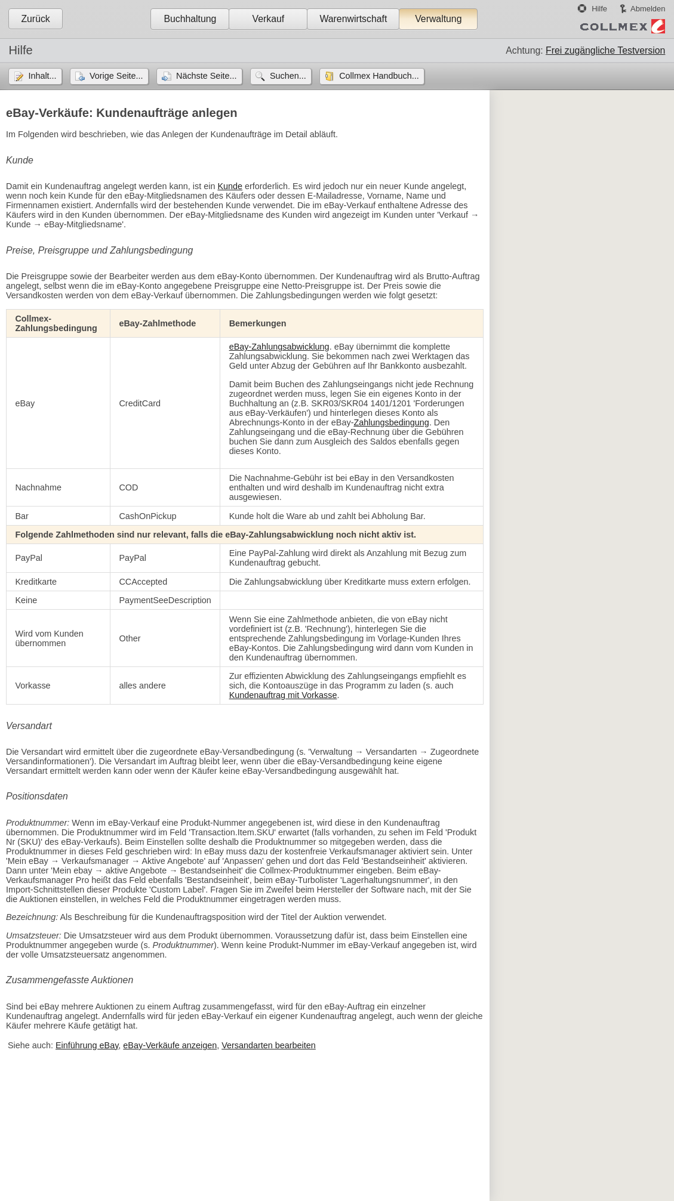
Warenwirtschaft (353, 19)
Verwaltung (438, 19)
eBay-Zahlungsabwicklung (279, 346)
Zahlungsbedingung (391, 422)
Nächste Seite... (206, 76)
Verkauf (269, 19)
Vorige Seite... (116, 76)
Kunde (229, 186)
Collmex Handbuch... (379, 76)
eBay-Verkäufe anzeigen (170, 1045)
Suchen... (288, 76)
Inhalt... (42, 76)
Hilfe (599, 8)
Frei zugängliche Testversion (605, 50)
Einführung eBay (87, 1045)
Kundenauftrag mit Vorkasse (283, 695)
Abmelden (647, 8)
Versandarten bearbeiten (268, 1045)
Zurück (35, 19)
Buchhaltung (190, 19)
